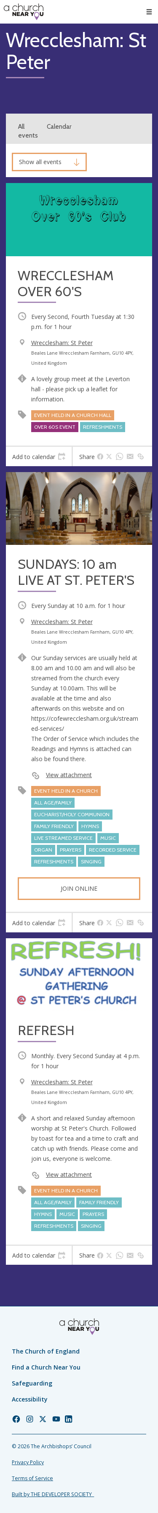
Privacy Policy (28, 1462)
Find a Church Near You (46, 1367)
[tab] (39, 456)
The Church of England (46, 1351)
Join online (79, 888)
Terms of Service (32, 1478)
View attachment (69, 775)
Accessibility (30, 1399)
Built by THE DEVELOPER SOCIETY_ (53, 1494)
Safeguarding (32, 1383)
